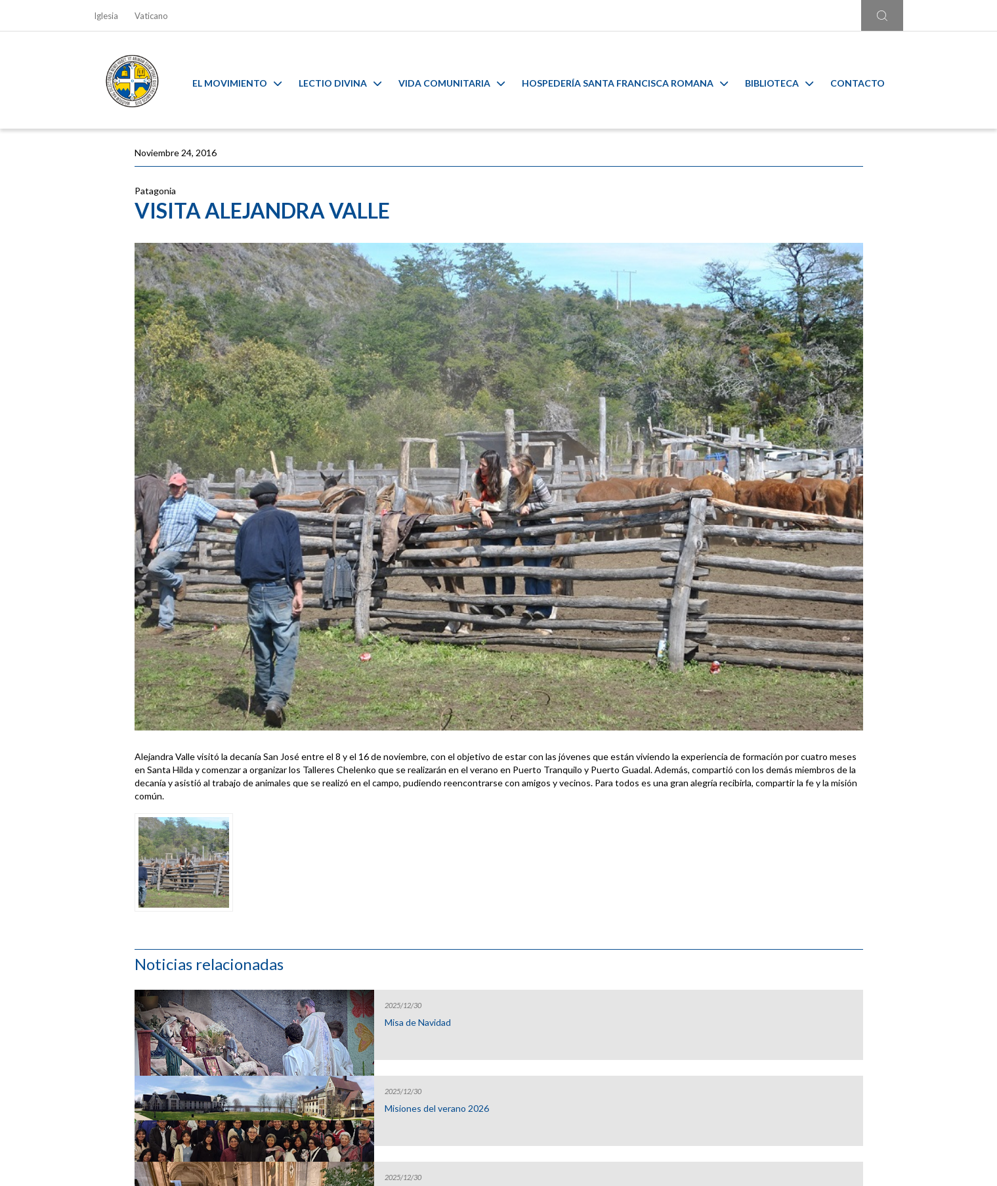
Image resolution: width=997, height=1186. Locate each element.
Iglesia (106, 16)
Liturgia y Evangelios (192, 930)
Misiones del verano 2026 (769, 325)
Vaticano (151, 16)
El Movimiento (246, 80)
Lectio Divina (349, 80)
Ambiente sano (804, 930)
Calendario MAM (396, 930)
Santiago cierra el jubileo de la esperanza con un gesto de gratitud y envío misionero (777, 508)
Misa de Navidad (750, 239)
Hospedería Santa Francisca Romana (635, 80)
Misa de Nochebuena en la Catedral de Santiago (770, 416)
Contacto (867, 80)
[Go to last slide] (91, 911)
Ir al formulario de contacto (326, 1083)
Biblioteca (789, 80)
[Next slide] (905, 911)
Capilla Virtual (600, 930)
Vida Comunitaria (461, 80)
